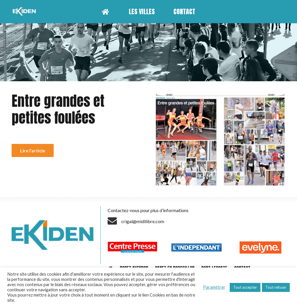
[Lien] (25, 11)
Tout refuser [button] (275, 287)
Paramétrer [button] (214, 287)
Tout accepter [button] (245, 287)
